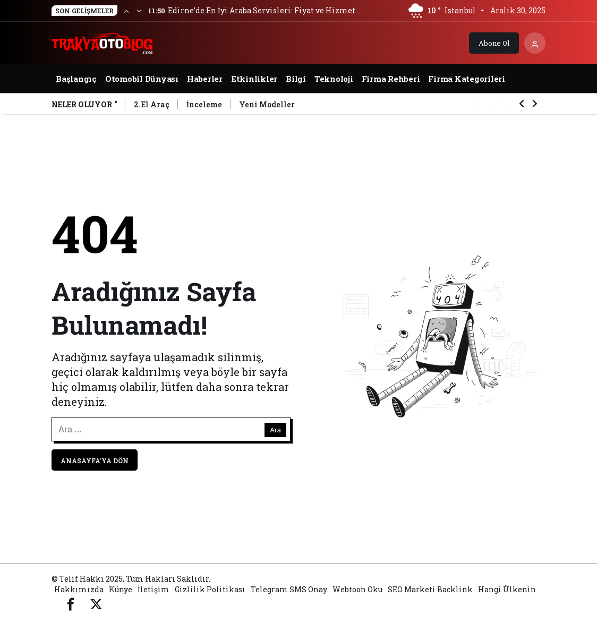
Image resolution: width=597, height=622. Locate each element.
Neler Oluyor (82, 104)
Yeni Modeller (267, 104)
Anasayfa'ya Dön (95, 460)
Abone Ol (494, 43)
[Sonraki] (139, 10)
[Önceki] (126, 10)
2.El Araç (151, 104)
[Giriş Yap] (534, 43)
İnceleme (204, 104)
